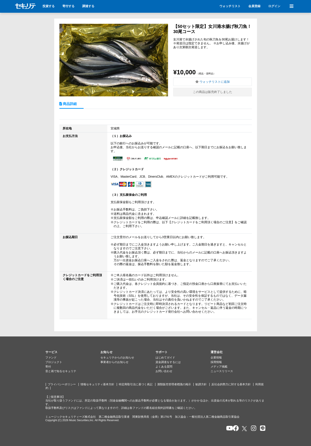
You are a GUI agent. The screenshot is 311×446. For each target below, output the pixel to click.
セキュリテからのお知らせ (117, 357)
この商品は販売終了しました (212, 92)
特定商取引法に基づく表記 (135, 384)
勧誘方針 (201, 384)
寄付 (48, 366)
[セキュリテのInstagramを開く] (252, 428)
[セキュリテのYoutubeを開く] (227, 428)
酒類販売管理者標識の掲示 (174, 384)
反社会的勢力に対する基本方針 (231, 384)
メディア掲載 (219, 366)
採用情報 (216, 362)
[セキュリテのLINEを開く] (261, 428)
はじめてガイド (165, 357)
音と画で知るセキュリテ (60, 371)
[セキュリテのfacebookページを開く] (234, 428)
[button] (72, 352)
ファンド (51, 357)
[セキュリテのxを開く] (245, 428)
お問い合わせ (164, 371)
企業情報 (216, 357)
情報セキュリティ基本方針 (97, 384)
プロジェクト (53, 362)
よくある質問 (164, 366)
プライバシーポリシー (62, 384)
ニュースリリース (222, 371)
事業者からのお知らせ (114, 362)
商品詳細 (69, 104)
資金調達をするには (168, 362)
